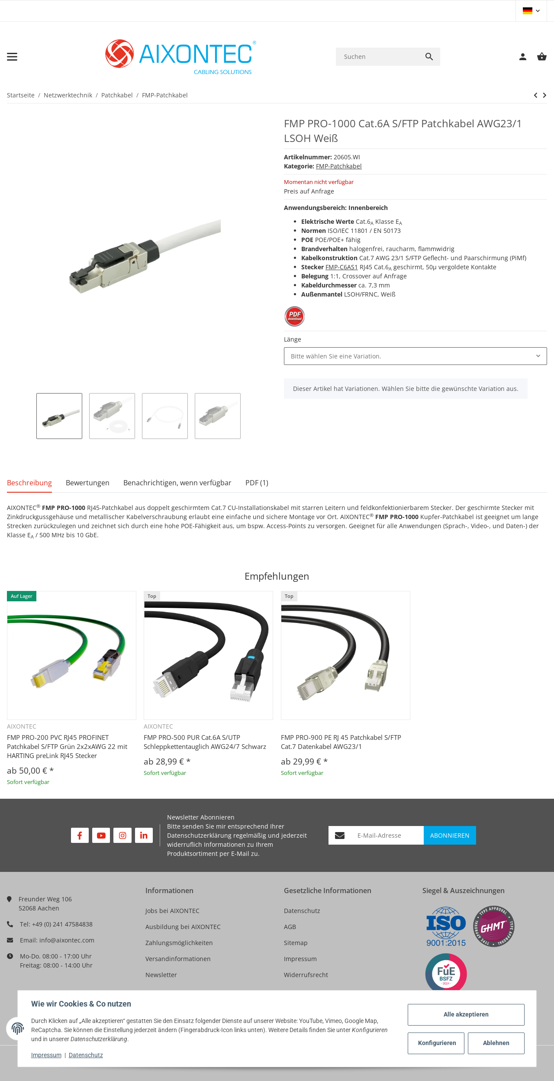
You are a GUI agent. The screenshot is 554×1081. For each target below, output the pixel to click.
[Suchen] (377, 56)
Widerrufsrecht (306, 975)
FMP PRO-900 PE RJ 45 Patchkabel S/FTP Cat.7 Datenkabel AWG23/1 (341, 742)
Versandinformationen (178, 959)
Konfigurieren (437, 1042)
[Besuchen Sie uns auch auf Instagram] (122, 835)
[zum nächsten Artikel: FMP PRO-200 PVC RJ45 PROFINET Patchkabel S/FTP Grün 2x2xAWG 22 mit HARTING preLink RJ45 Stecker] (535, 95)
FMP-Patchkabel (339, 166)
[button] (531, 11)
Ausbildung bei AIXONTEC (183, 927)
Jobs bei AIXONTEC (172, 911)
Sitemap (296, 943)
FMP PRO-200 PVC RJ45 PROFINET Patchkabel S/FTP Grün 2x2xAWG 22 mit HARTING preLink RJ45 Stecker (67, 746)
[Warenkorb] (537, 56)
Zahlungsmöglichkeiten (179, 943)
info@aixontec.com (66, 940)
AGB (290, 927)
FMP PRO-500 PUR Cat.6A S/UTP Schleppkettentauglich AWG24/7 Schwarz (205, 742)
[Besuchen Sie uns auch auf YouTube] (101, 835)
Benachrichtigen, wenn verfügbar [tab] (177, 482)
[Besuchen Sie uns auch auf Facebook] (80, 835)
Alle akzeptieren (465, 1014)
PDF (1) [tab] (256, 482)
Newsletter (161, 975)
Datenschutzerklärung (199, 835)
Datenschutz (302, 911)
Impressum (300, 959)
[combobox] (415, 356)
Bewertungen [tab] (88, 482)
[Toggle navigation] (12, 57)
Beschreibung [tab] (29, 482)
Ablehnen (496, 1042)
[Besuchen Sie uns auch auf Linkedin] (144, 835)
